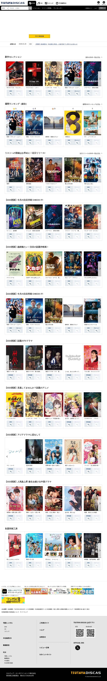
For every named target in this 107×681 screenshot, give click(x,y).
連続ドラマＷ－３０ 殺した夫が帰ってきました (59, 371)
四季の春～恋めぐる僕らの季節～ (55, 465)
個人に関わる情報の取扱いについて (63, 609)
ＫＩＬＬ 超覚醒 (12, 230)
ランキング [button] (57, 8)
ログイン (104, 4)
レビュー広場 (44, 647)
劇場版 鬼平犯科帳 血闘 (91, 559)
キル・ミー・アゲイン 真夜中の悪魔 (75, 277)
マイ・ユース (10, 465)
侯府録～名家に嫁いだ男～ (14, 512)
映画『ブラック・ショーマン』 (74, 87)
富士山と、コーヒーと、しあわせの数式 (57, 559)
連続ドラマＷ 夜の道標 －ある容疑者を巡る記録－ (41, 371)
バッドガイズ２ (11, 418)
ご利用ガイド (88, 8)
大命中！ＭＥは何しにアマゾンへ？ (36, 277)
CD (41, 3)
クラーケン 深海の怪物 (91, 87)
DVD (33, 3)
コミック (50, 3)
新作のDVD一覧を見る (93, 57)
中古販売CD (62, 3)
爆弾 (8, 183)
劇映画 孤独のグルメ (52, 137)
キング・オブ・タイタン (91, 230)
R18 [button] (101, 8)
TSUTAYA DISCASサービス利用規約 (24, 609)
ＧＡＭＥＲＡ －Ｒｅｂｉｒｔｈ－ (94, 418)
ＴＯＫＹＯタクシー (51, 183)
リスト (98, 4)
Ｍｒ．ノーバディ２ (90, 137)
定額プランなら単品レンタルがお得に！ (81, 586)
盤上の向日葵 (69, 183)
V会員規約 (10, 609)
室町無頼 (28, 183)
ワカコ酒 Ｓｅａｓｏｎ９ (91, 371)
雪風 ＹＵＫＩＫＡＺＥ (33, 137)
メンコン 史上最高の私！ (91, 465)
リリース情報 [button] (46, 8)
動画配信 (6, 645)
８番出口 (67, 137)
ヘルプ (95, 8)
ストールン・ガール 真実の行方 (55, 277)
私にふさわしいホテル (13, 559)
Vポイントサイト (45, 654)
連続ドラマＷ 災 (12, 371)
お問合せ (42, 637)
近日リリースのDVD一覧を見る (90, 153)
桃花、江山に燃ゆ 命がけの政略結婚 (56, 512)
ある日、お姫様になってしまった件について (77, 418)
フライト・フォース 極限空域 (74, 230)
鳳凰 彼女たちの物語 (90, 512)
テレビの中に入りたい (90, 277)
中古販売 (6, 660)
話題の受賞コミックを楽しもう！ (10, 595)
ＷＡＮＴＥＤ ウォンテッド (15, 87)
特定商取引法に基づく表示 (81, 609)
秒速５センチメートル (90, 324)
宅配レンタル (8, 656)
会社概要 (4, 609)
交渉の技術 (29, 465)
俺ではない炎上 (88, 183)
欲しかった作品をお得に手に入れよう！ (35, 586)
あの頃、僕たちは (70, 512)
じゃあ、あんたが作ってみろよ (74, 371)
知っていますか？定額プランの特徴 (57, 586)
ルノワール (68, 559)
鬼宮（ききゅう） (70, 465)
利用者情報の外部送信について (10, 612)
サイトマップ (24, 612)
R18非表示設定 (8, 663)
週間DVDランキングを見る (92, 104)
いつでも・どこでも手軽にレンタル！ (11, 586)
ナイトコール (10, 277)
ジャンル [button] (36, 8)
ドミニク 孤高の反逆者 (33, 230)
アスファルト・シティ (32, 87)
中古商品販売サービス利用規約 (43, 609)
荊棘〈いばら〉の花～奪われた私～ (36, 512)
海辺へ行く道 (30, 559)
